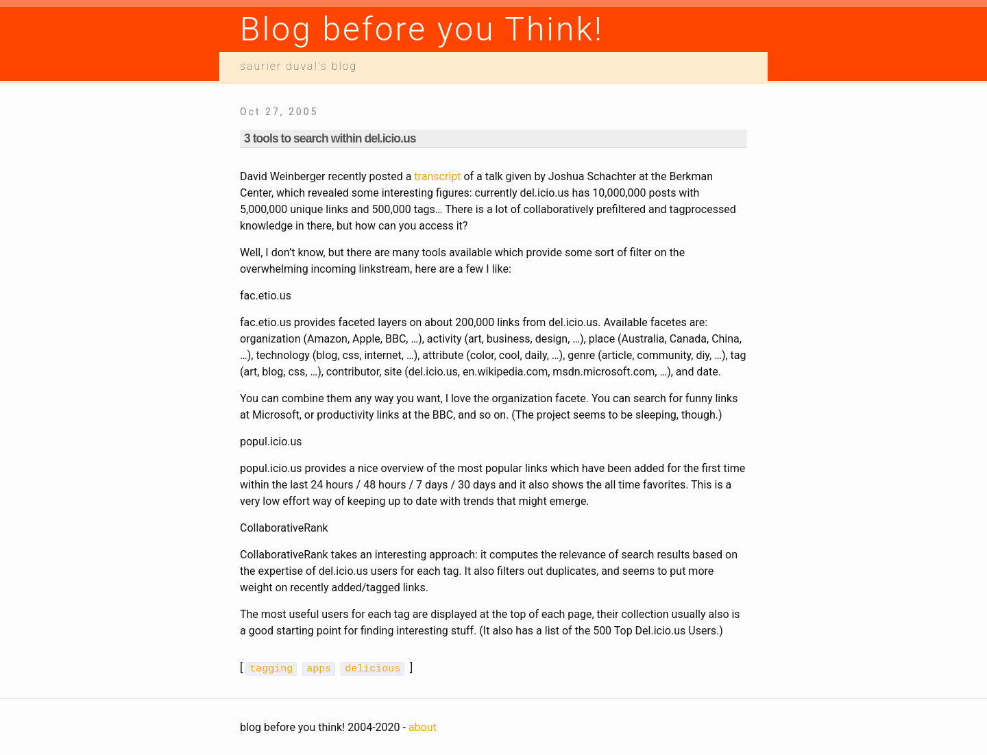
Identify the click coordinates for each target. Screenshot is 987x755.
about (423, 725)
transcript (437, 176)
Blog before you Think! (422, 29)
